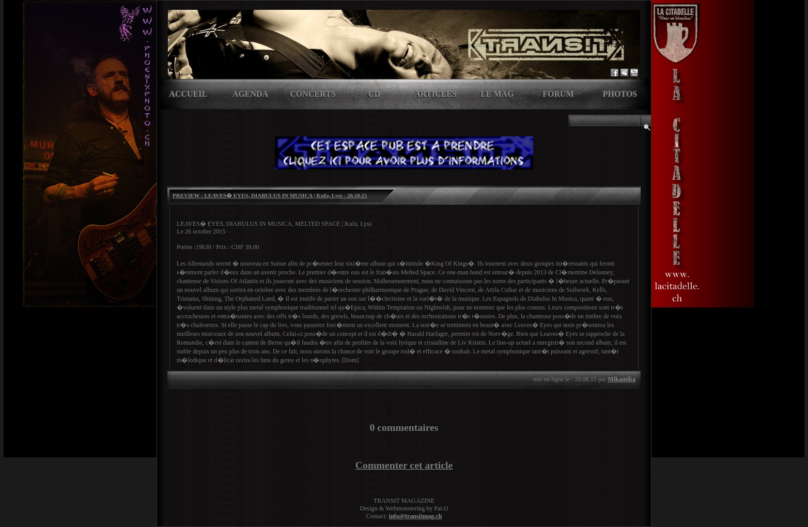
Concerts (312, 93)
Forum (557, 93)
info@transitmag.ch (415, 516)
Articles (435, 93)
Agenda (250, 93)
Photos (620, 93)
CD (374, 93)
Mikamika (621, 379)
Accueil (188, 93)
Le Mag (497, 93)
